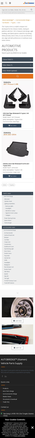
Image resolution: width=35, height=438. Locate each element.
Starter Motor (7, 220)
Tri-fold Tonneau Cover (10, 281)
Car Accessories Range (9, 230)
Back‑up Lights (9, 206)
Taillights (8, 215)
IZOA (4, 185)
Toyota (11, 185)
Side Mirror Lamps (10, 211)
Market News (7, 396)
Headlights (8, 208)
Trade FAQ (6, 402)
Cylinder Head (8, 201)
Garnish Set (7, 258)
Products (5, 388)
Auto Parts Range (8, 196)
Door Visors (7, 251)
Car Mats (6, 240)
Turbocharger (8, 223)
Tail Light (6, 278)
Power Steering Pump (10, 218)
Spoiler (6, 274)
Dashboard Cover (9, 246)
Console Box (7, 244)
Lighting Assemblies (9, 203)
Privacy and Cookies (19, 436)
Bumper (6, 237)
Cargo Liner (7, 242)
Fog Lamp (7, 255)
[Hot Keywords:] (31, 10)
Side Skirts (7, 271)
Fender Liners (7, 253)
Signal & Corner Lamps (11, 213)
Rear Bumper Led (8, 267)
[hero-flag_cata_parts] (17, 307)
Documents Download (10, 399)
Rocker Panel (7, 269)
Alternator (7, 199)
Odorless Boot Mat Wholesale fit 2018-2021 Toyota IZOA (16, 164)
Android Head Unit (9, 235)
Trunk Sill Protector (9, 283)
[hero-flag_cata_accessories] (17, 334)
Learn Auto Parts (17, 321)
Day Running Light (9, 249)
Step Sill (6, 276)
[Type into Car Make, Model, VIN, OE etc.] (16, 10)
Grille (5, 260)
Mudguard (7, 265)
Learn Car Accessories (17, 348)
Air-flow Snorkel (8, 233)
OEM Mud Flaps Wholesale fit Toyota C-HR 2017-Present (16, 114)
